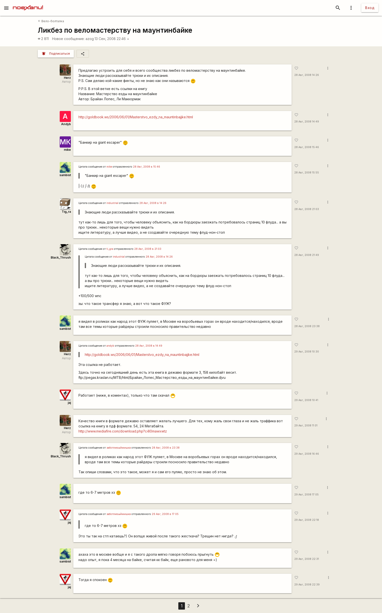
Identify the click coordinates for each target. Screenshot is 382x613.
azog (90, 39)
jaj (69, 402)
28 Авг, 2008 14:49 (306, 121)
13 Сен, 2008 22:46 (112, 39)
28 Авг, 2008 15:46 (306, 147)
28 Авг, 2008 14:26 (306, 75)
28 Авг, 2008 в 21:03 (147, 249)
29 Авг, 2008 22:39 (307, 584)
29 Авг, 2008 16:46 (306, 453)
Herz (67, 78)
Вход (369, 8)
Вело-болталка (51, 21)
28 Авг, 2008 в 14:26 (152, 203)
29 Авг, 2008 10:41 (306, 400)
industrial (112, 203)
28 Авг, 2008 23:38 (307, 326)
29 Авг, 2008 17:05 (306, 494)
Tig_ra (66, 211)
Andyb (66, 124)
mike (67, 149)
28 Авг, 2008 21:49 (306, 255)
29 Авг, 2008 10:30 (306, 351)
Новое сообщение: (68, 39)
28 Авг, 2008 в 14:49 (148, 345)
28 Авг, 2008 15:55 (306, 172)
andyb (110, 345)
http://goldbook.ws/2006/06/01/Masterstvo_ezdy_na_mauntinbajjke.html (135, 117)
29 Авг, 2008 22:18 (306, 520)
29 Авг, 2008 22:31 (306, 559)
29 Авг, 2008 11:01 (305, 425)
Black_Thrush (61, 257)
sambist (65, 175)
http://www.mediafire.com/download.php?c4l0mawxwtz (122, 431)
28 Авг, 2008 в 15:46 (146, 166)
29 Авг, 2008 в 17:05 (165, 514)
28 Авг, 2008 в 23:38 (166, 447)
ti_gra (109, 249)
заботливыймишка (118, 447)
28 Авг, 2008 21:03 (306, 209)
